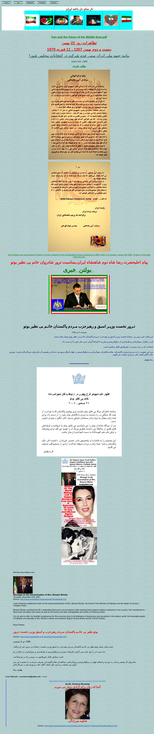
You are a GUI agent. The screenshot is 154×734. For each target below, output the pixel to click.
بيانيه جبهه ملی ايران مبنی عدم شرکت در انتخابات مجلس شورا (79, 56)
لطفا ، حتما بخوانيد (79, 61)
